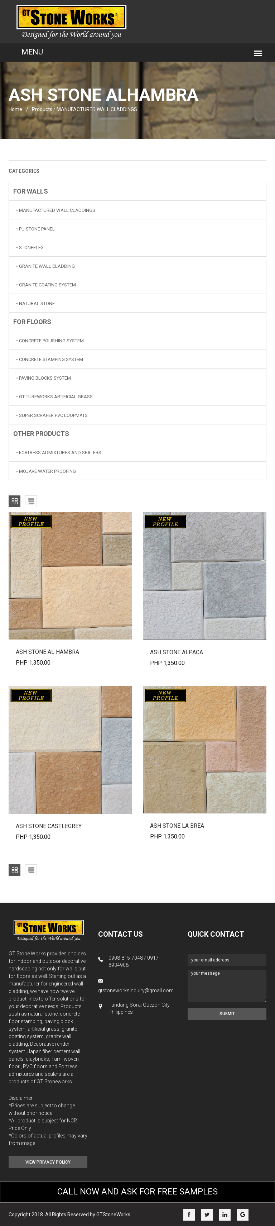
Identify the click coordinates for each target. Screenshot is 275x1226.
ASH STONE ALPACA (176, 652)
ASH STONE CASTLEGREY (49, 826)
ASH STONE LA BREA (177, 825)
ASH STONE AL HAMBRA (47, 651)
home (15, 109)
